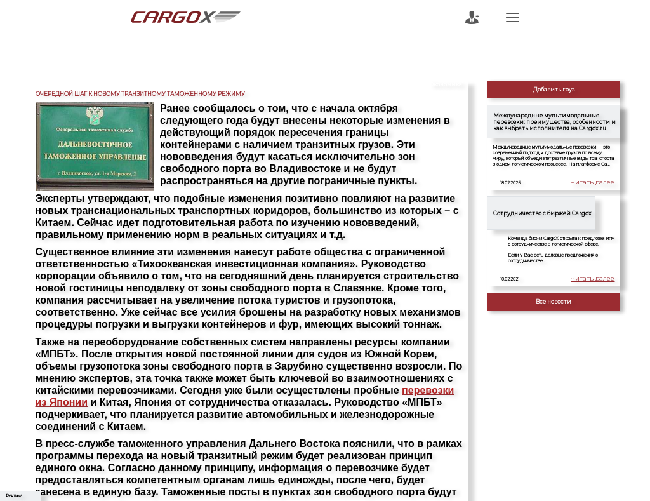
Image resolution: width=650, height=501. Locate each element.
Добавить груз (553, 89)
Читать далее (597, 182)
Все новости (553, 301)
